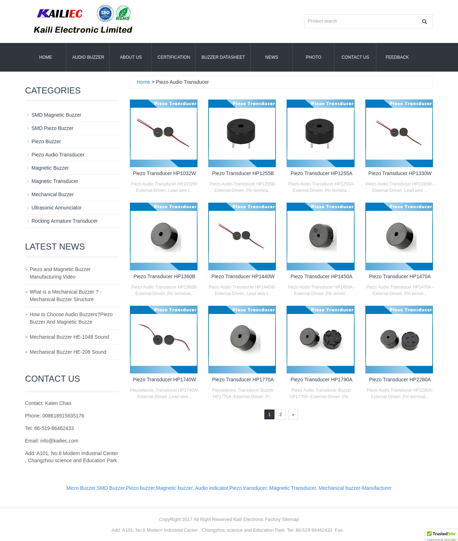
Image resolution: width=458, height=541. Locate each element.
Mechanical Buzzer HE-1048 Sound (69, 337)
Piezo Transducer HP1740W (164, 379)
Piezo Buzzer (46, 141)
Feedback (397, 57)
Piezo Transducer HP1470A (400, 276)
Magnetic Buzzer (50, 168)
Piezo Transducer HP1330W (400, 173)
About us (131, 57)
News (271, 57)
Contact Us (355, 57)
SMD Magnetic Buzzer (56, 115)
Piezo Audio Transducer (57, 155)
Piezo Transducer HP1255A (321, 173)
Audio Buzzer (88, 57)
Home (45, 57)
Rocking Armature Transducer (64, 221)
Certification (173, 57)
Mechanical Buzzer (52, 194)
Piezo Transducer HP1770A (243, 379)
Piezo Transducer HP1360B (164, 276)
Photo (313, 57)
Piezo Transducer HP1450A (321, 276)
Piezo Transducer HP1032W (164, 173)
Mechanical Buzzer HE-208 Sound (68, 352)
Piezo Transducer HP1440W (243, 276)
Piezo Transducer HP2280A (400, 379)
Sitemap (290, 519)
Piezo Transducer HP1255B (243, 173)
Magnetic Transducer (54, 181)
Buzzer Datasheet (223, 57)
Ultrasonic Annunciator (56, 208)
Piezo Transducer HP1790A (321, 379)
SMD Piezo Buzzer (52, 128)
